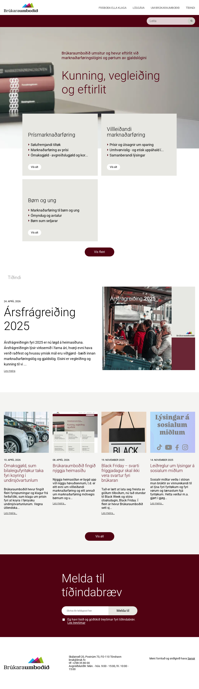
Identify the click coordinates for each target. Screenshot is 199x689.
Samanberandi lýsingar (127, 155)
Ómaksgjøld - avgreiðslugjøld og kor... (59, 155)
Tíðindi (190, 7)
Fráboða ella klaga (113, 7)
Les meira (9, 370)
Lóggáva (139, 7)
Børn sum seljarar (44, 221)
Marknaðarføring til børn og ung (55, 210)
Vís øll (99, 536)
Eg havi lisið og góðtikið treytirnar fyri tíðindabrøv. (101, 621)
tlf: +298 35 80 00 (79, 663)
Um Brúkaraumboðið (165, 7)
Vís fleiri (99, 252)
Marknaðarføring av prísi (49, 150)
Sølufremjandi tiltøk (46, 145)
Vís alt (34, 167)
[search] (171, 21)
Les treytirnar (76, 623)
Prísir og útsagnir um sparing (132, 145)
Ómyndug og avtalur (46, 215)
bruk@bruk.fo (77, 660)
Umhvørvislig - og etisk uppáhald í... (137, 150)
